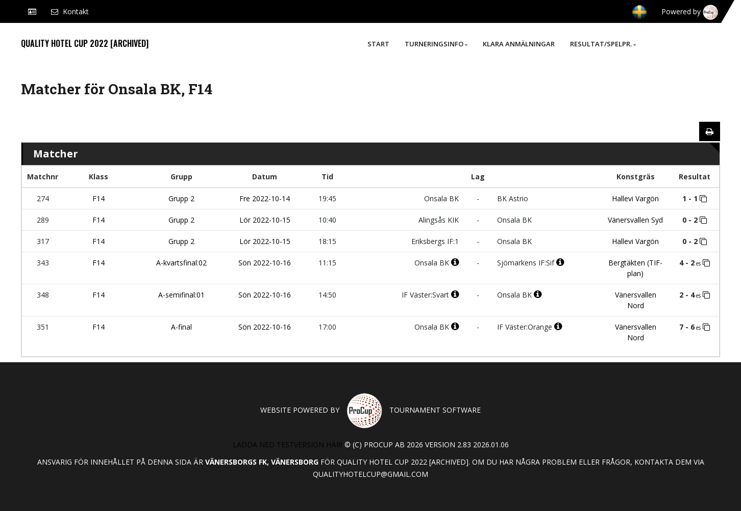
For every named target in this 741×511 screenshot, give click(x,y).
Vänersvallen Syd (635, 220)
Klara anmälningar (519, 43)
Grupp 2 (181, 198)
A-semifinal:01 (181, 295)
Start (378, 43)
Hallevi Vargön (635, 198)
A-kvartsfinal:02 (181, 262)
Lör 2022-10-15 (264, 220)
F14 (98, 198)
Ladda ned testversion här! (287, 444)
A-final (181, 327)
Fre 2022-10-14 (264, 198)
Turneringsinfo (436, 43)
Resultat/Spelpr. (603, 43)
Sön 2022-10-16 (264, 262)
